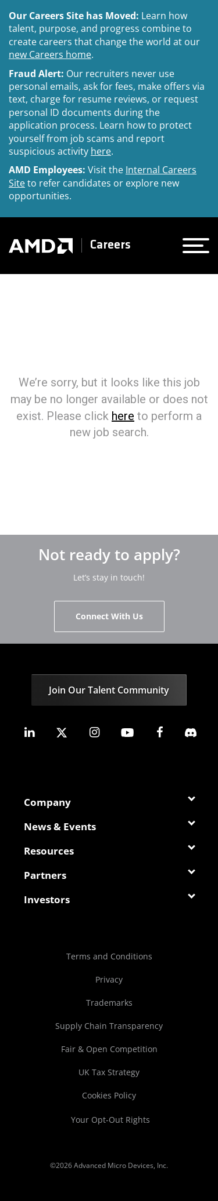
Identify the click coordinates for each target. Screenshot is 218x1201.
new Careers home (50, 54)
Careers (110, 245)
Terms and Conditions (109, 956)
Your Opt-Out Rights (110, 1119)
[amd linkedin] (29, 732)
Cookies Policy (109, 1095)
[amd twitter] (61, 732)
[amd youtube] (127, 732)
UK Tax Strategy (109, 1072)
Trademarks (109, 1002)
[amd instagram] (94, 732)
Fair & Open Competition (109, 1048)
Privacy (109, 979)
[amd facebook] (159, 732)
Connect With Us (109, 616)
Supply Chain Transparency (109, 1025)
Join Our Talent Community (109, 690)
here (101, 151)
